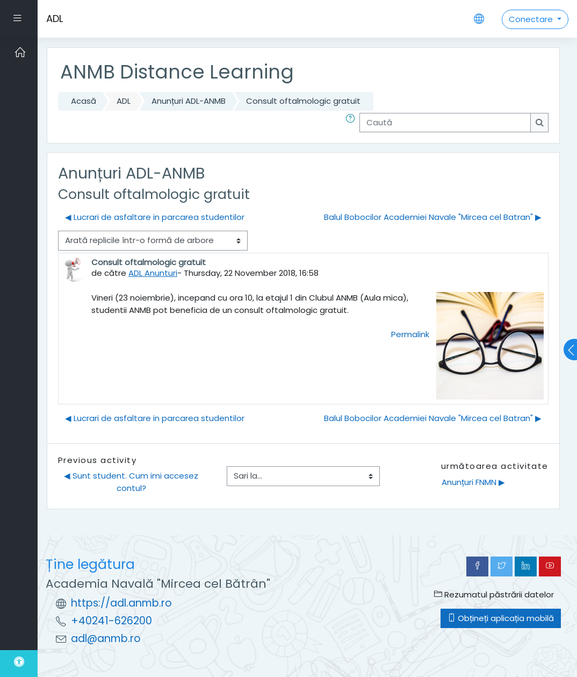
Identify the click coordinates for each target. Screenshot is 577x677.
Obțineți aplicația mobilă (501, 618)
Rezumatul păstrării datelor (494, 594)
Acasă (83, 100)
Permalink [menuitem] (410, 334)
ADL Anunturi (152, 273)
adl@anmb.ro (106, 638)
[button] (352, 122)
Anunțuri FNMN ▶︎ (473, 482)
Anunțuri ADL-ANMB (189, 100)
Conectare (532, 19)
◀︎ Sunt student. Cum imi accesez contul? (132, 481)
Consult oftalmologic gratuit (303, 100)
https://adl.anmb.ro (121, 603)
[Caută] (445, 122)
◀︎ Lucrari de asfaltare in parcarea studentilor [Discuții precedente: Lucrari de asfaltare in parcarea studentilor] (154, 217)
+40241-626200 (111, 621)
